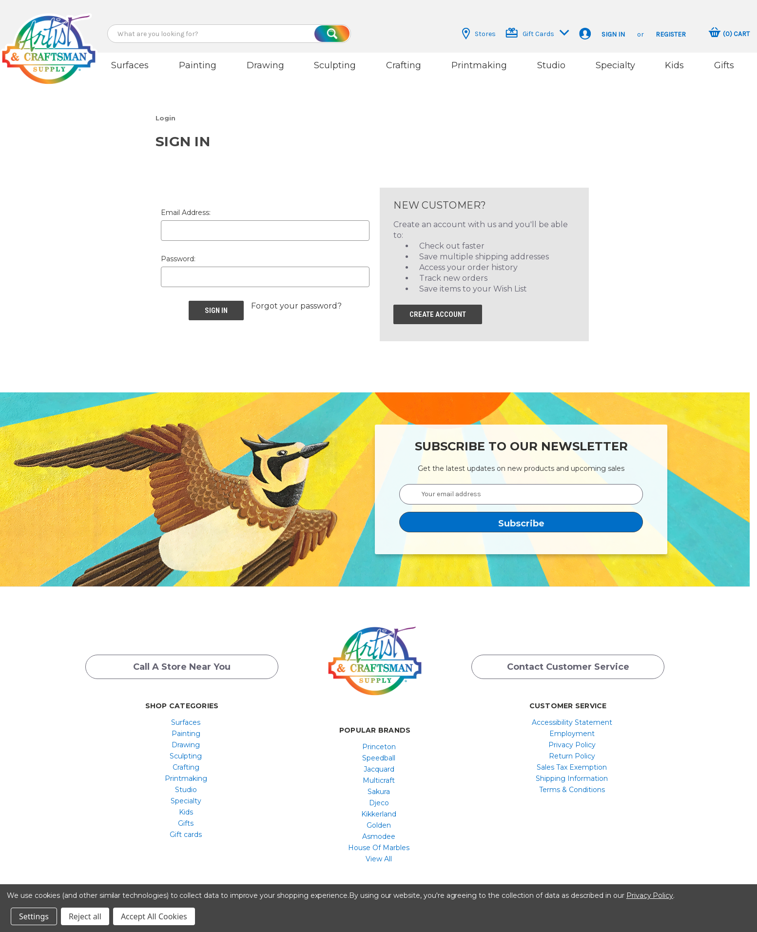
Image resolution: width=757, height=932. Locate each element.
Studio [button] (551, 65)
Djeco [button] (379, 800)
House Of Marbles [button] (378, 844)
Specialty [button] (615, 65)
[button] (48, 40)
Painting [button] (197, 65)
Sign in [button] (613, 34)
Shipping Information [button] (572, 775)
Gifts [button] (724, 65)
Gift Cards (537, 33)
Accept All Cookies (154, 916)
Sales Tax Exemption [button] (572, 764)
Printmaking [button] (479, 65)
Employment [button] (572, 730)
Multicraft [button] (379, 777)
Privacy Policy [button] (572, 742)
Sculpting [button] (335, 65)
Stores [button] (479, 33)
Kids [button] (674, 65)
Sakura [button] (379, 788)
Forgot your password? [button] (296, 303)
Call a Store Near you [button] (182, 664)
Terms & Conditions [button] (572, 786)
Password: (178, 256)
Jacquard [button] (379, 766)
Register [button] (671, 34)
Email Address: (186, 209)
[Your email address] (521, 491)
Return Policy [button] (572, 753)
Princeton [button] (379, 743)
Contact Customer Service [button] (568, 664)
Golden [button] (379, 822)
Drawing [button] (265, 65)
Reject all (85, 916)
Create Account (437, 311)
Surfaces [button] (130, 65)
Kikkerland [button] (378, 811)
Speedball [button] (378, 755)
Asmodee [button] (378, 833)
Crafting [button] (403, 65)
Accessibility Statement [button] (572, 719)
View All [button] (379, 856)
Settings (34, 916)
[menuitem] (186, 719)
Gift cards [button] (186, 831)
